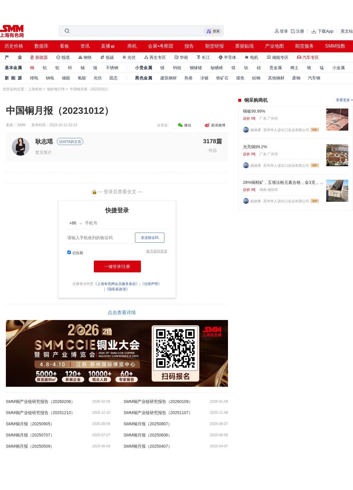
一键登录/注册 (117, 266)
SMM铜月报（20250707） (30, 435)
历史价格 (13, 46)
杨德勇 (256, 130)
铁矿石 (222, 78)
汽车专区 (308, 57)
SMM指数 (335, 46)
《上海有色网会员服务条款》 (116, 284)
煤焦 (240, 78)
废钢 (296, 78)
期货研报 (214, 46)
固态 (113, 78)
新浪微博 (214, 125)
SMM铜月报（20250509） (30, 446)
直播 (105, 46)
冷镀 (204, 78)
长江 (203, 57)
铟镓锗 (196, 67)
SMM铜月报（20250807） (148, 423)
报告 (189, 46)
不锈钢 (112, 67)
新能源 (39, 57)
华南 (181, 57)
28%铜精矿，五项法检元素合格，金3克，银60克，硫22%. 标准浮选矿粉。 (283, 182)
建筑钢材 (168, 78)
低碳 (107, 57)
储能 (66, 78)
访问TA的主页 (70, 142)
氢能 (82, 78)
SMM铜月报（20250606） (148, 435)
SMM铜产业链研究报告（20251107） (158, 412)
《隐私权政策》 (117, 289)
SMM (21, 125)
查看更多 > (344, 100)
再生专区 (155, 57)
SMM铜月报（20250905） (30, 423)
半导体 (227, 57)
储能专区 (278, 57)
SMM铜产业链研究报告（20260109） (158, 401)
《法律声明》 (150, 284)
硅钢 (256, 78)
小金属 (338, 67)
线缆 (63, 57)
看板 (64, 46)
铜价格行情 (56, 89)
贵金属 (275, 67)
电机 (251, 57)
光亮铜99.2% (255, 146)
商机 (132, 46)
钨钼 (177, 67)
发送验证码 (150, 238)
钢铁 (85, 57)
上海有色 (35, 89)
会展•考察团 (160, 46)
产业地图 (274, 46)
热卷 (188, 78)
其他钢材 (276, 78)
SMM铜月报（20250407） (148, 446)
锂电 (34, 78)
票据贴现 (244, 46)
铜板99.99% (254, 111)
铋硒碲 (217, 67)
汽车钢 (314, 78)
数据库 (41, 46)
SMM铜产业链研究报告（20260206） (40, 401)
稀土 (294, 67)
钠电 (50, 78)
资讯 (85, 46)
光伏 (129, 57)
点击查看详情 (122, 312)
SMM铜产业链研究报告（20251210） (40, 412)
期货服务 (304, 46)
